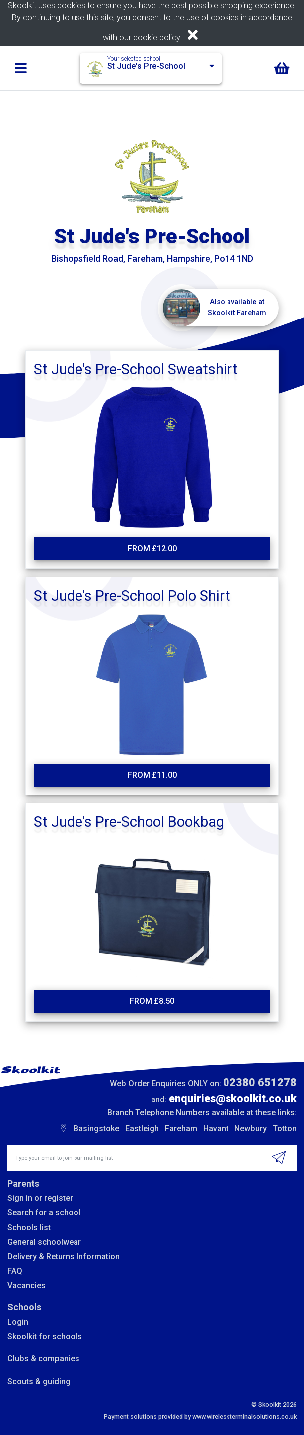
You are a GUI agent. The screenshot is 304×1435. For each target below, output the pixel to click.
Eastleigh (142, 1128)
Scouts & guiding (39, 1381)
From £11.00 (152, 775)
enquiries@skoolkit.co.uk (233, 1098)
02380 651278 (260, 1082)
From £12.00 (152, 548)
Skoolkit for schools (44, 1336)
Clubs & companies (43, 1358)
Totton (285, 1128)
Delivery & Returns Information (63, 1256)
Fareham (181, 1128)
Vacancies (26, 1285)
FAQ (14, 1271)
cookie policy (156, 37)
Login (17, 1322)
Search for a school (43, 1212)
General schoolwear (44, 1242)
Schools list (29, 1227)
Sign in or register (40, 1198)
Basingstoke (96, 1128)
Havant (215, 1128)
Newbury (250, 1128)
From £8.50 (152, 1001)
